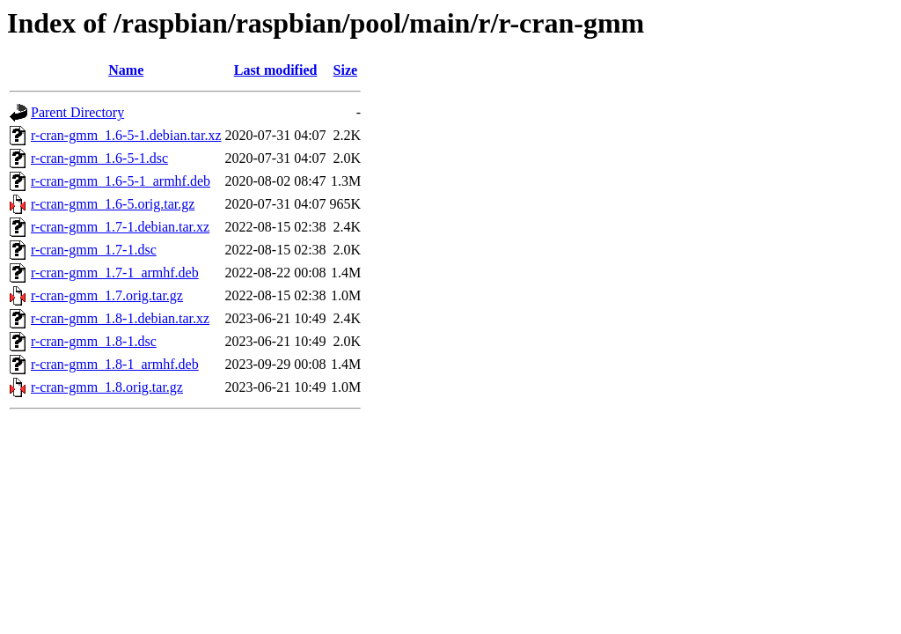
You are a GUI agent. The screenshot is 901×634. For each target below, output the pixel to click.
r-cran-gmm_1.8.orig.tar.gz (107, 387)
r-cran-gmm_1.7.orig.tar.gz (107, 295)
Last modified (276, 70)
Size (345, 70)
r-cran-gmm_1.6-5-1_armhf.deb (120, 180)
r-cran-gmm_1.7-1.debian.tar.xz (120, 226)
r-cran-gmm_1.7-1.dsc (94, 249)
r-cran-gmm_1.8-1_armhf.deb (115, 364)
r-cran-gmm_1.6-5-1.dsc (99, 158)
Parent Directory (77, 112)
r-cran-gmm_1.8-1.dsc (94, 341)
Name (125, 70)
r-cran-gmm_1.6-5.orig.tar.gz (112, 203)
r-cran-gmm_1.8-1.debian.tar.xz (120, 318)
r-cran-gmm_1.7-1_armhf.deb (115, 272)
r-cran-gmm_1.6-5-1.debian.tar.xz (126, 135)
